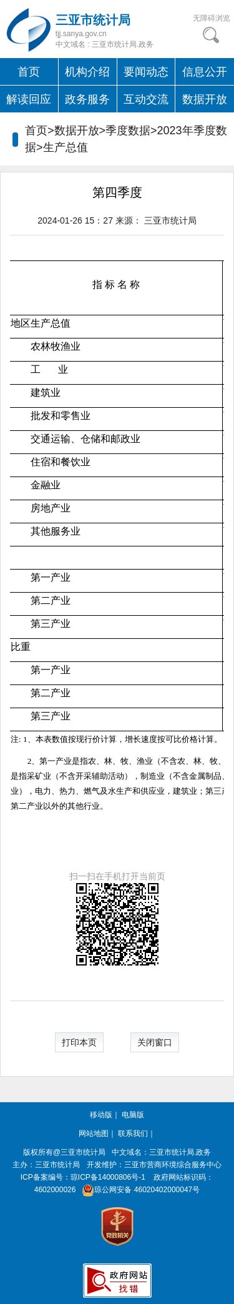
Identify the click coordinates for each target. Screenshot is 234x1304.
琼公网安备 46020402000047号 (139, 1189)
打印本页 (79, 1042)
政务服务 (87, 99)
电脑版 (133, 1114)
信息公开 (204, 72)
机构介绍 (87, 72)
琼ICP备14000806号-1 (108, 1177)
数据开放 (204, 99)
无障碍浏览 (211, 18)
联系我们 (133, 1133)
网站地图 (94, 1133)
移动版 (101, 1114)
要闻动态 (146, 72)
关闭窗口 (154, 1042)
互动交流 (146, 99)
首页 (28, 72)
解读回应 (28, 99)
